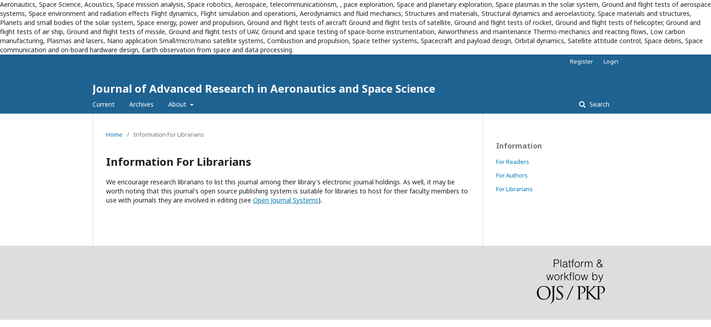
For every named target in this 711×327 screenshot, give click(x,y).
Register (581, 61)
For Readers (512, 162)
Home (114, 134)
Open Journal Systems (285, 200)
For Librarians (514, 189)
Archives (141, 104)
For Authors (512, 175)
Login (611, 61)
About (178, 104)
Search (598, 104)
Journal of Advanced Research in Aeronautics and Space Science (264, 88)
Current (104, 104)
